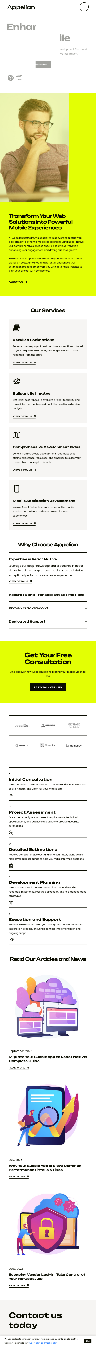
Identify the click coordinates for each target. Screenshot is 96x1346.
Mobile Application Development (44, 501)
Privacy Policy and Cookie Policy (42, 1343)
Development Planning (34, 882)
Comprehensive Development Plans (47, 447)
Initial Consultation (30, 779)
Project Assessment (32, 812)
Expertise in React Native (33, 559)
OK (88, 1341)
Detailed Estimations (33, 340)
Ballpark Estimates (31, 393)
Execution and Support (35, 919)
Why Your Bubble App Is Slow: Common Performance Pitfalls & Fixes (45, 1168)
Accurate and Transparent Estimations (46, 595)
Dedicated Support (27, 621)
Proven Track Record (28, 608)
